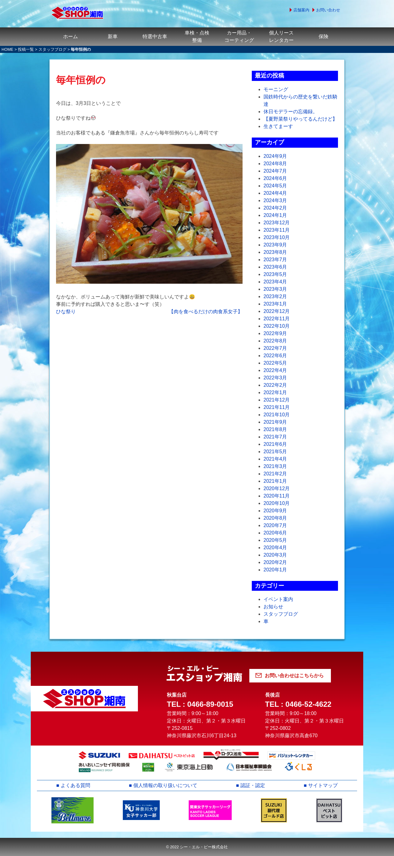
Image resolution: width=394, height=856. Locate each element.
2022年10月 (276, 326)
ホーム (70, 36)
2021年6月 (275, 444)
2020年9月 (275, 510)
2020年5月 (275, 540)
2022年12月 (276, 311)
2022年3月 (275, 377)
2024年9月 (275, 156)
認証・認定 (252, 785)
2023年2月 (275, 296)
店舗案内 (301, 10)
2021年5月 (275, 451)
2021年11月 (276, 407)
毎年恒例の (81, 80)
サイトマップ (323, 785)
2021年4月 (275, 459)
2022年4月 (275, 370)
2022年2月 (275, 385)
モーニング (275, 89)
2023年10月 (276, 237)
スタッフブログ (52, 49)
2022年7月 (275, 348)
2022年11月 (276, 318)
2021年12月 (276, 399)
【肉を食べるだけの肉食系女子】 (206, 311)
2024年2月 (275, 207)
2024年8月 (275, 163)
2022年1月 (275, 392)
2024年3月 (275, 200)
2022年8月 (275, 340)
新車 (113, 36)
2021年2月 (275, 473)
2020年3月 (275, 555)
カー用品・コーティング (239, 36)
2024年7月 (275, 171)
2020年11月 (276, 495)
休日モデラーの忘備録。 (290, 111)
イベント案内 (278, 599)
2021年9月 (275, 422)
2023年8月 (275, 252)
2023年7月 (275, 259)
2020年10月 (276, 503)
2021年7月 (275, 436)
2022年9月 (275, 333)
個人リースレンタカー (281, 36)
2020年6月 (275, 532)
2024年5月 (275, 185)
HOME (7, 49)
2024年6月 (275, 178)
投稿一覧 (26, 49)
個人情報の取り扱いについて (165, 785)
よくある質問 (75, 785)
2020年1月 (275, 569)
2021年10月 (276, 414)
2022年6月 (275, 355)
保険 (323, 36)
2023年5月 (275, 274)
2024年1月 (275, 215)
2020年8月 (275, 518)
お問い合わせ (328, 10)
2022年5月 (275, 363)
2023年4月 (275, 281)
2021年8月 (275, 429)
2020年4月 (275, 547)
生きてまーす (278, 126)
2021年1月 (275, 481)
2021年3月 (275, 466)
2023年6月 (275, 267)
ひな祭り (66, 311)
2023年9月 (275, 244)
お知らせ (273, 606)
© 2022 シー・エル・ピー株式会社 (197, 847)
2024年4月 (275, 193)
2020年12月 (276, 488)
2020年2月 (275, 562)
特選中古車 (155, 36)
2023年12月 (276, 222)
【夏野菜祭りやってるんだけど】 (300, 119)
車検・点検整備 (197, 36)
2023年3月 (275, 289)
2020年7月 (275, 525)
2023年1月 (275, 303)
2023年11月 (276, 230)
